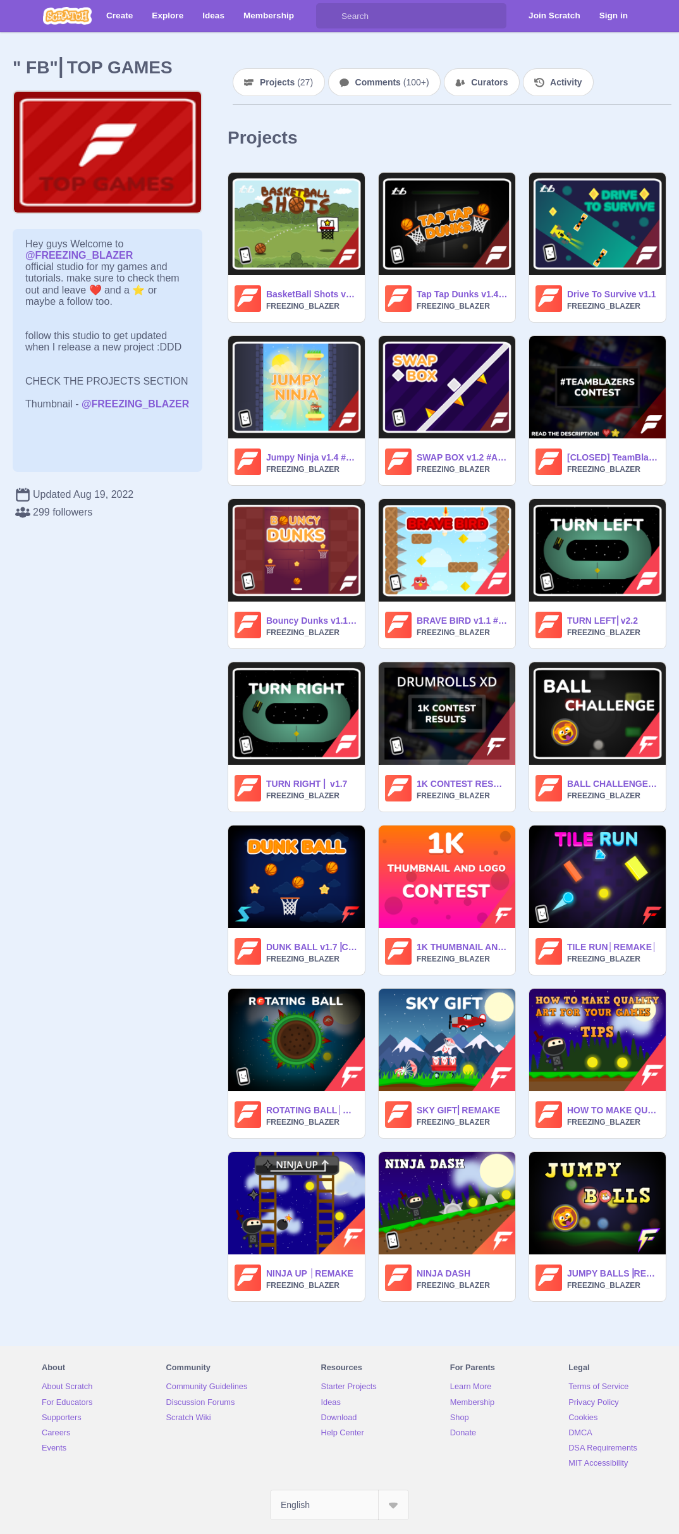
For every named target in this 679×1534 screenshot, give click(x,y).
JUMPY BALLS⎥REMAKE (612, 1273)
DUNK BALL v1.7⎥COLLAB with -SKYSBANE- (311, 947)
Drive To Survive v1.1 (611, 294)
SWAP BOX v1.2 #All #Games (462, 457)
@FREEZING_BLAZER (79, 255)
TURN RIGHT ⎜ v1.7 (306, 784)
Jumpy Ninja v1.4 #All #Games (311, 457)
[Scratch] (67, 16)
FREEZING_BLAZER (303, 306)
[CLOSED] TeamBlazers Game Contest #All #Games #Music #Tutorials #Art (612, 457)
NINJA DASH (443, 1273)
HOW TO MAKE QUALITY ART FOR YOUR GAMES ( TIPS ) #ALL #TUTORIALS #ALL (612, 1110)
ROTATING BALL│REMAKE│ (311, 1110)
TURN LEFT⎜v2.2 (602, 620)
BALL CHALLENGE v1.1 (612, 784)
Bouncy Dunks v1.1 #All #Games (311, 620)
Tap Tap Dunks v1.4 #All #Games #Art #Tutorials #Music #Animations (462, 294)
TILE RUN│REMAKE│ (612, 947)
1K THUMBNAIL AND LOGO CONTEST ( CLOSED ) (462, 947)
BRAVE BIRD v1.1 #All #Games (462, 620)
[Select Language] (339, 1505)
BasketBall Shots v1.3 (311, 294)
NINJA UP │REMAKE (309, 1273)
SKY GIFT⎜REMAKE (458, 1110)
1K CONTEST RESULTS (462, 784)
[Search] (328, 15)
